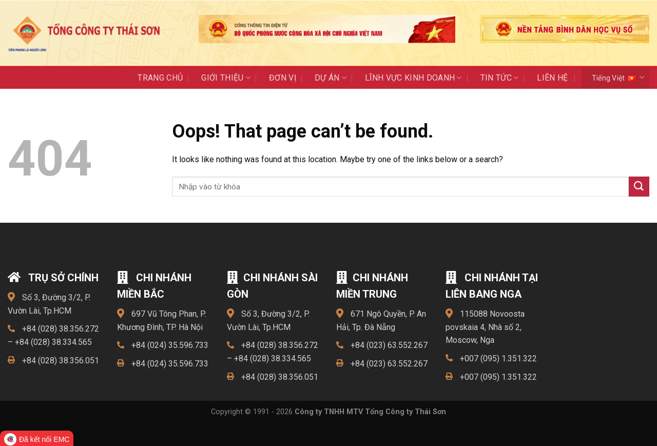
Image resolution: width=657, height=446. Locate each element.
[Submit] (639, 187)
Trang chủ (160, 78)
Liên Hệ (552, 78)
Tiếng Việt (618, 77)
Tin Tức (499, 78)
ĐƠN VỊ (282, 78)
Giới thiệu (225, 78)
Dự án (330, 78)
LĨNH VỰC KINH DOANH (413, 78)
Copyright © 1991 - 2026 (328, 412)
